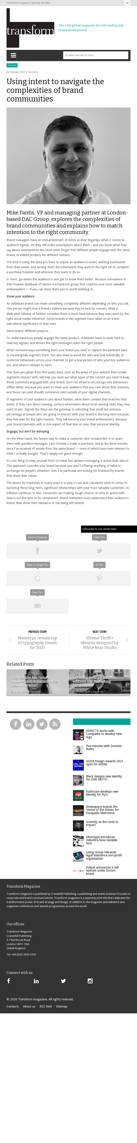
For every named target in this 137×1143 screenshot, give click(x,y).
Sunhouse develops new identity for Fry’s (102, 793)
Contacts (13, 1006)
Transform (33, 72)
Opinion (12, 65)
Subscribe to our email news (99, 529)
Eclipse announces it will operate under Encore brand (102, 870)
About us (29, 1006)
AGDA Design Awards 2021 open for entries (104, 762)
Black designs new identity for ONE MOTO (104, 778)
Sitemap (61, 1006)
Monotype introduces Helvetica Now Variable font (101, 840)
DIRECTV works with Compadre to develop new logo (104, 734)
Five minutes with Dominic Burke (104, 747)
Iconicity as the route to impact (102, 823)
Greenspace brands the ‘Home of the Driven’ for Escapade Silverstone (102, 810)
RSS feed (46, 1006)
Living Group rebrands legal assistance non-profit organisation (104, 855)
